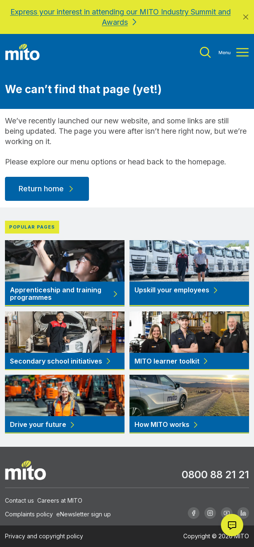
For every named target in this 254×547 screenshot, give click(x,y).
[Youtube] (226, 513)
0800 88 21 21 (215, 474)
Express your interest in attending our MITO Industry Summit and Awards (120, 17)
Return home (47, 188)
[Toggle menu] (224, 52)
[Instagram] (210, 513)
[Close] (245, 17)
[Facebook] (193, 513)
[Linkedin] (243, 513)
